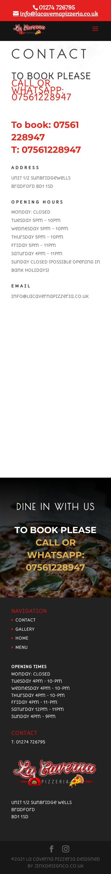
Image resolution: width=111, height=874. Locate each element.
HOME (21, 638)
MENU (21, 647)
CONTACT (25, 619)
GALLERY (25, 629)
